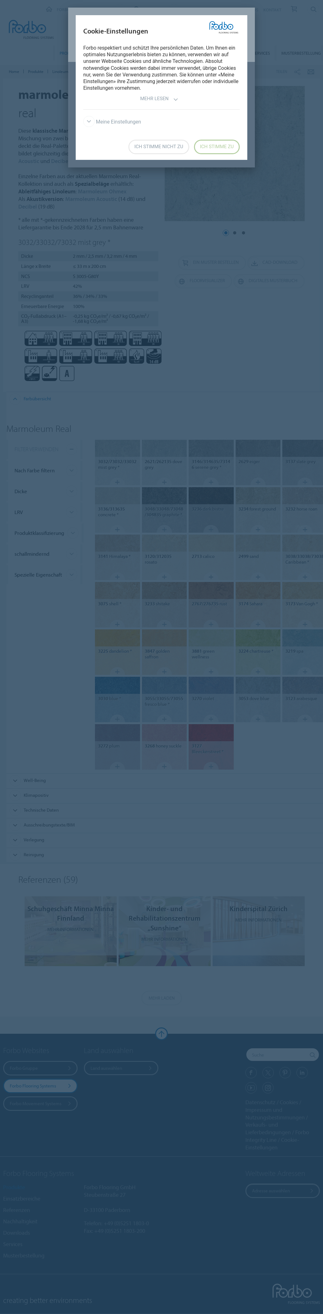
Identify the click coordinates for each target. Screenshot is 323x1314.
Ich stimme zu (217, 146)
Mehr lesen (159, 99)
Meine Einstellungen (112, 122)
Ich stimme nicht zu (158, 146)
